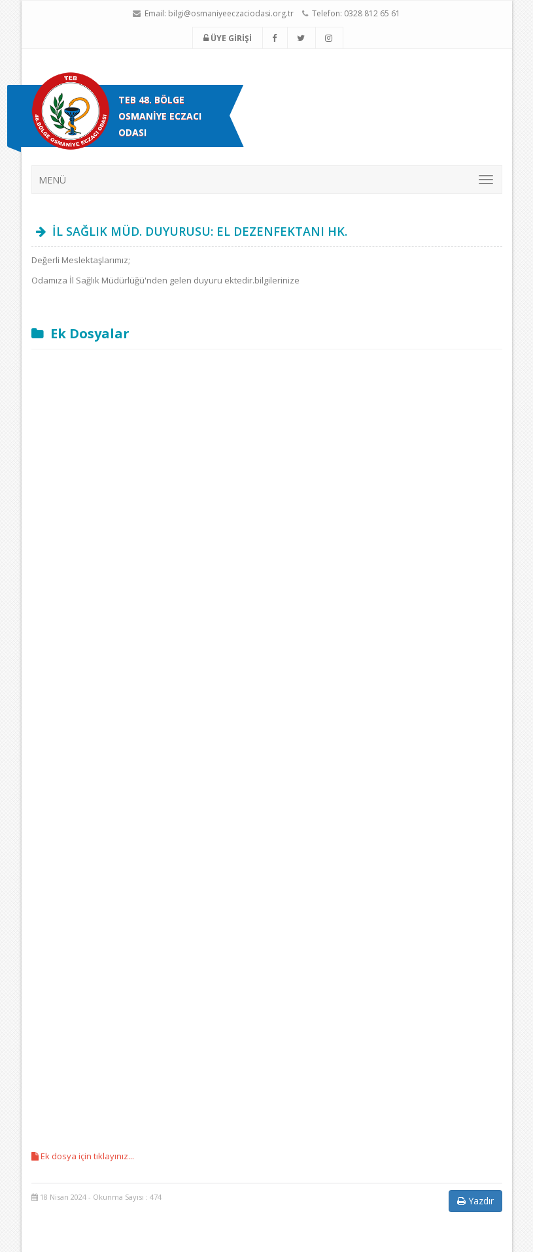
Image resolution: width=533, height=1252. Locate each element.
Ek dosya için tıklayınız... (82, 1156)
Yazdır (475, 1201)
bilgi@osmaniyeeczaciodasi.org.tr (231, 13)
